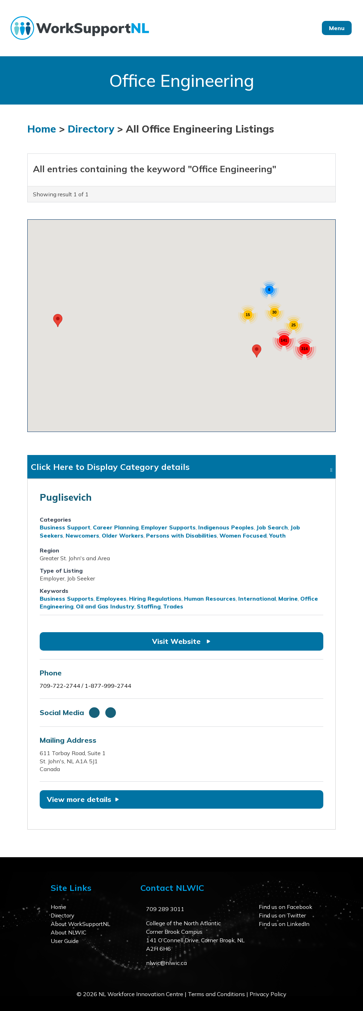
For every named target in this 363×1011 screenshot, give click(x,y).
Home (41, 129)
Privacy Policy (268, 994)
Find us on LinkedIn (284, 923)
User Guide (65, 940)
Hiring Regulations (155, 598)
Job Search (272, 527)
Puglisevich (65, 497)
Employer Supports (168, 527)
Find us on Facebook (285, 906)
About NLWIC (68, 932)
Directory (91, 129)
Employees (111, 598)
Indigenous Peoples (226, 527)
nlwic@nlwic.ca (166, 962)
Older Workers (123, 535)
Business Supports (67, 598)
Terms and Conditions (216, 994)
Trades (173, 606)
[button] (57, 320)
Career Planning (116, 527)
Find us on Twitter (282, 915)
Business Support (65, 527)
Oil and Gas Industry (105, 606)
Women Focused (243, 535)
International (257, 598)
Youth (277, 535)
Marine (288, 598)
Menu (337, 28)
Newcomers (82, 535)
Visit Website (181, 641)
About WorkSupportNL (80, 923)
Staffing (149, 606)
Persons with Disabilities (181, 535)
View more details (83, 799)
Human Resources (210, 598)
